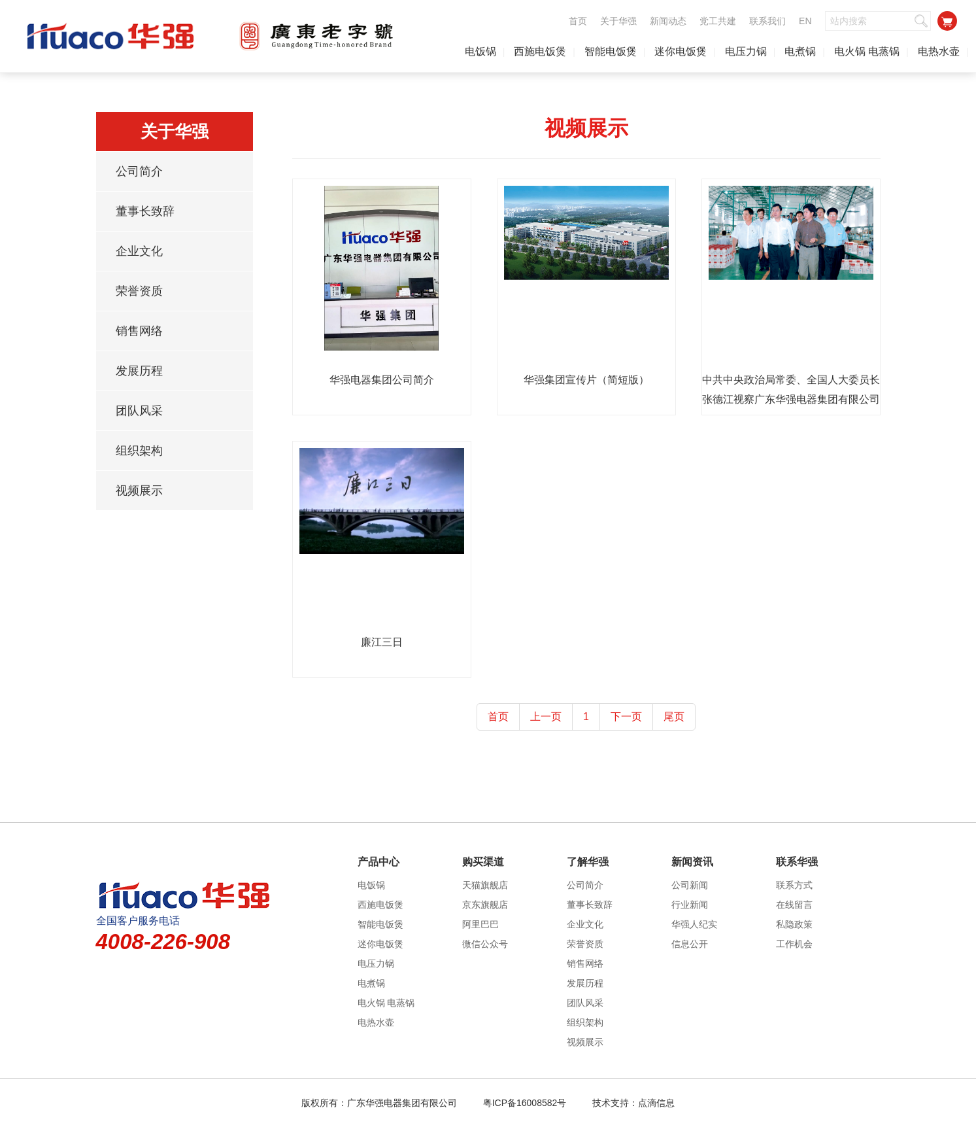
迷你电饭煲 (680, 51)
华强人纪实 (694, 924)
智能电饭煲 (610, 51)
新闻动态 (668, 21)
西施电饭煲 (540, 51)
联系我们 (767, 21)
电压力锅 (746, 51)
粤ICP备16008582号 (525, 1103)
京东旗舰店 (485, 904)
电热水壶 (939, 51)
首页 (578, 21)
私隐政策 (794, 924)
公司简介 (139, 171)
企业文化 (139, 251)
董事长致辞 (145, 211)
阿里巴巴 (480, 924)
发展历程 (139, 370)
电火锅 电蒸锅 (867, 51)
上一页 (546, 716)
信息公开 (689, 944)
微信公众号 (485, 944)
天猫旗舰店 (485, 885)
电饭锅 (480, 51)
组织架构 (139, 450)
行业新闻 (689, 904)
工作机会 (794, 944)
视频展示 (139, 490)
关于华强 (618, 21)
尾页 (674, 716)
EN (805, 21)
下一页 (626, 716)
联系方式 (794, 885)
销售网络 (139, 331)
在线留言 (794, 904)
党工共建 (717, 21)
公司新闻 (689, 885)
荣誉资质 (139, 291)
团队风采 (139, 410)
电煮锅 (800, 51)
